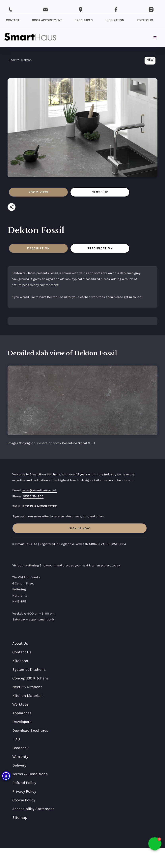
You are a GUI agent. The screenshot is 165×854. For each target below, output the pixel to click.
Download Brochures (30, 730)
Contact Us (22, 652)
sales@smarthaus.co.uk (39, 490)
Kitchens (20, 660)
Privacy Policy (24, 791)
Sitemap (19, 817)
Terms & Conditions (30, 774)
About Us (20, 643)
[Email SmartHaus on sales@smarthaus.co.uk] (45, 9)
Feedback (20, 748)
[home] (30, 37)
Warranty (20, 756)
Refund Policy (24, 782)
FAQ (17, 739)
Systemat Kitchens (29, 669)
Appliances (22, 713)
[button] (6, 776)
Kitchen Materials (27, 695)
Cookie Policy (23, 800)
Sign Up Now (79, 528)
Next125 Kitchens (27, 687)
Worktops (20, 704)
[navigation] (20, 61)
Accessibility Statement (33, 809)
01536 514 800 (33, 496)
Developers (21, 721)
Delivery (19, 765)
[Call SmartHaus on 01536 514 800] (10, 9)
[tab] (38, 192)
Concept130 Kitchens (30, 678)
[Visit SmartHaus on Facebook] (116, 9)
